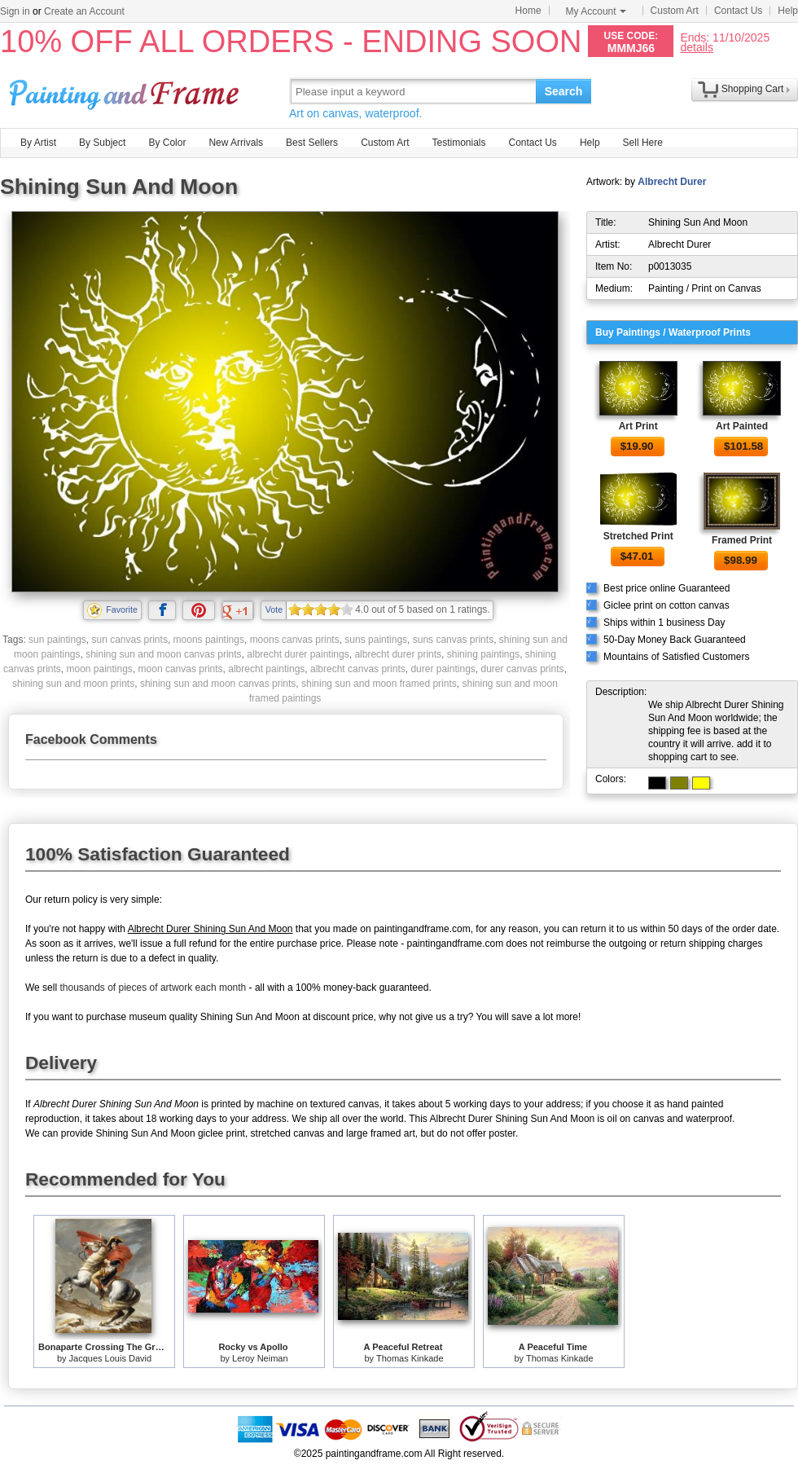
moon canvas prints (180, 669)
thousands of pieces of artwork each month (152, 987)
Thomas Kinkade (410, 1358)
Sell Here (643, 142)
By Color (167, 142)
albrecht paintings (266, 669)
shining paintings (483, 654)
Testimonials (458, 142)
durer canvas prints (521, 669)
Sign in (15, 11)
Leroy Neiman (259, 1358)
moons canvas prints (295, 639)
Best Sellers (312, 142)
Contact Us (738, 10)
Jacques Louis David (110, 1358)
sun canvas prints (130, 639)
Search (564, 91)
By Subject (102, 142)
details (696, 47)
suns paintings (375, 639)
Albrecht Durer (672, 181)
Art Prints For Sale (126, 90)
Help (788, 10)
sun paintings (57, 639)
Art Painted (742, 426)
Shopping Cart (752, 89)
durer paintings (442, 669)
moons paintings (208, 639)
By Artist (38, 142)
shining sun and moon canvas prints (163, 654)
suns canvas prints (453, 639)
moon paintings (99, 669)
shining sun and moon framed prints (379, 683)
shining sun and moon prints (73, 683)
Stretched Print (638, 536)
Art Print (638, 426)
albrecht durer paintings (298, 654)
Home (528, 10)
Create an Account (84, 11)
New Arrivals (235, 142)
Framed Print (742, 540)
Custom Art (675, 10)
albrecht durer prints (397, 654)
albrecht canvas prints (358, 669)
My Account (596, 11)
